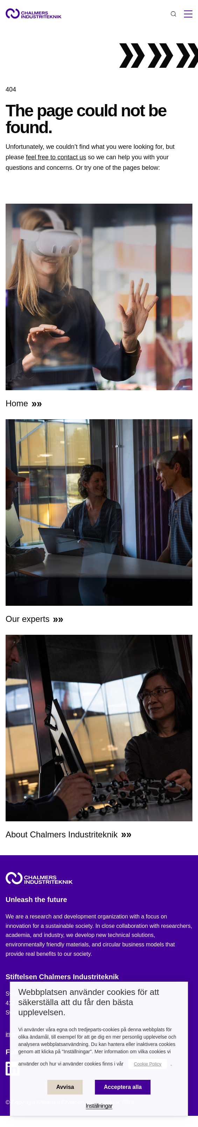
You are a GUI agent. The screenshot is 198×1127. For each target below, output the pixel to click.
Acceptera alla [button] (123, 1087)
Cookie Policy (148, 1064)
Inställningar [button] (99, 1106)
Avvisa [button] (65, 1087)
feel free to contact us (56, 157)
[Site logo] (34, 13)
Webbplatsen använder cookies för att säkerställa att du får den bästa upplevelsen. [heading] (88, 1002)
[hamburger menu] (188, 14)
